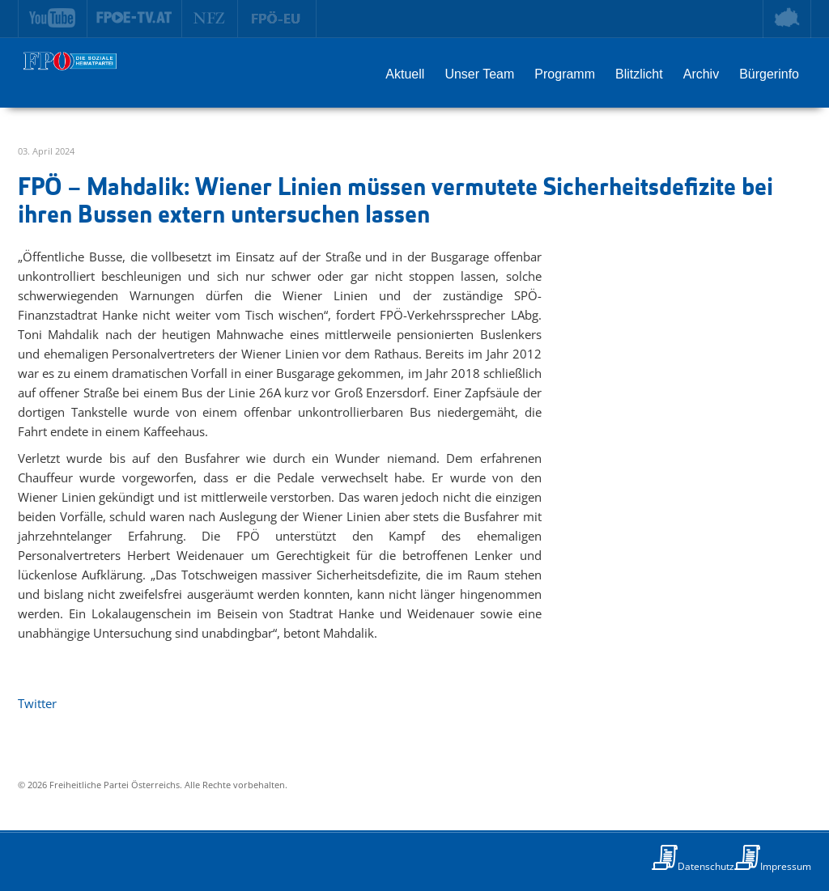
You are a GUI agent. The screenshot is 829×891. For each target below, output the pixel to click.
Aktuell (404, 74)
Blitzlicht (639, 74)
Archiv (701, 74)
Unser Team (479, 74)
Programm (564, 74)
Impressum (785, 866)
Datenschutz (706, 866)
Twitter (37, 703)
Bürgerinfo (769, 74)
